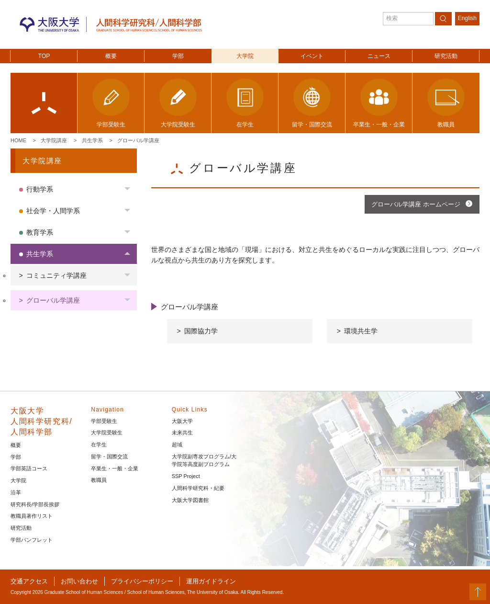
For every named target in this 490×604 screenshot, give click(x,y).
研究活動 (445, 56)
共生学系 (92, 140)
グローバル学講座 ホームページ (415, 204)
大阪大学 (182, 421)
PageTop (477, 591)
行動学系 (39, 189)
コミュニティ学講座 (56, 275)
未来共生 (182, 432)
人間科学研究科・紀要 (198, 488)
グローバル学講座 (138, 140)
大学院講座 (54, 140)
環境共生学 (361, 331)
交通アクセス (29, 581)
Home (18, 140)
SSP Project (186, 476)
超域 (177, 444)
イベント (312, 56)
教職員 (99, 480)
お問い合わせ (79, 581)
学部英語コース (29, 468)
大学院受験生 (106, 432)
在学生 (99, 444)
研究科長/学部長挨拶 (35, 504)
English (467, 18)
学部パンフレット (32, 540)
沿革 (16, 492)
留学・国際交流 (109, 456)
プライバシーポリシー (142, 581)
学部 (178, 56)
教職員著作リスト (32, 516)
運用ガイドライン (211, 581)
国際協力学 (201, 331)
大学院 (245, 56)
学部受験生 (104, 421)
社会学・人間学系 (53, 211)
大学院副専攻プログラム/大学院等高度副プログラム (204, 460)
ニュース (379, 56)
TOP (44, 56)
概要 (111, 56)
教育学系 (39, 232)
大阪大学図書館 (190, 500)
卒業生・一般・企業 (114, 468)
